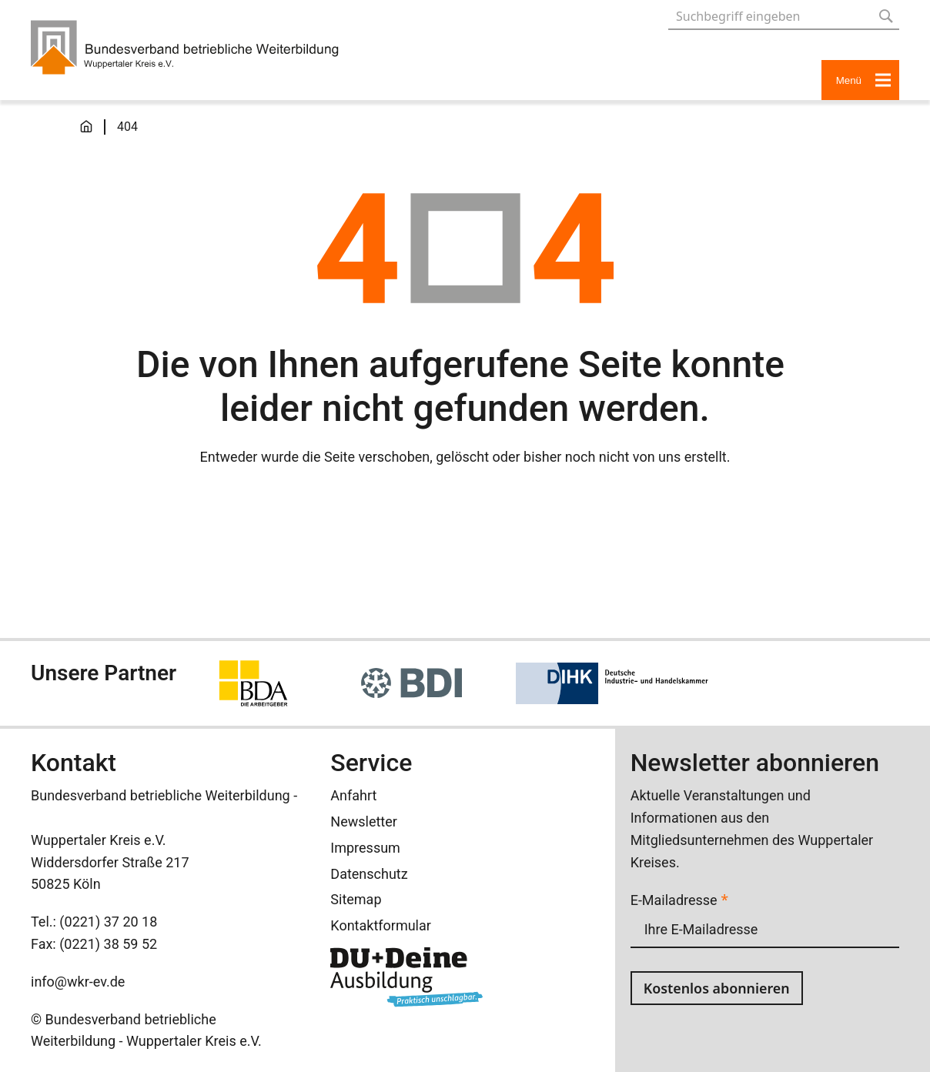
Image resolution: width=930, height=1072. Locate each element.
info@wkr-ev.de (78, 981)
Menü (864, 80)
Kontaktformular (380, 925)
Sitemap (355, 899)
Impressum (365, 848)
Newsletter (363, 821)
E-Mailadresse (679, 900)
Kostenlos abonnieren (717, 988)
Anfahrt (353, 795)
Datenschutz (368, 874)
